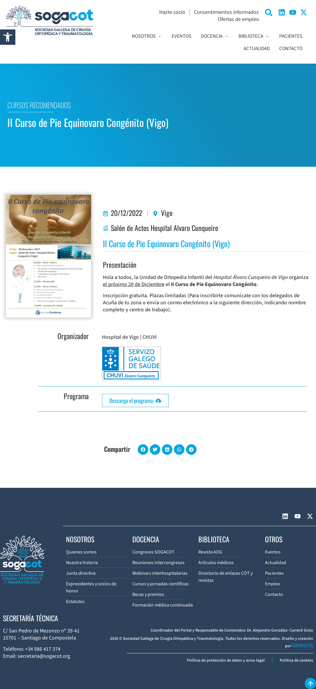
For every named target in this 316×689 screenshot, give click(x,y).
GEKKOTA (302, 645)
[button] (7, 37)
